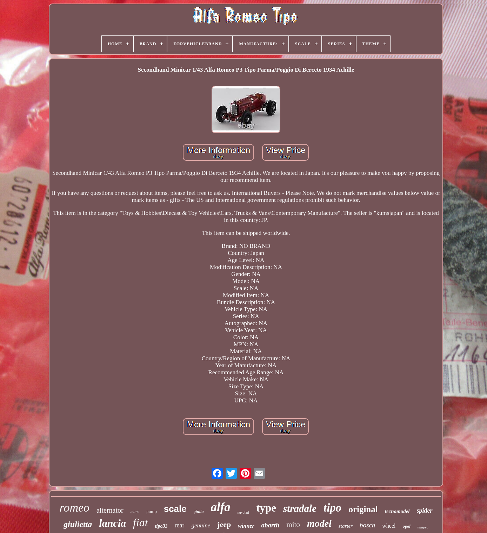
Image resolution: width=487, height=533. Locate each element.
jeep (224, 524)
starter (346, 526)
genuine (200, 525)
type (266, 508)
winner (246, 526)
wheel (388, 526)
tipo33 (161, 526)
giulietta (78, 524)
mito (293, 524)
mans (135, 511)
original (363, 509)
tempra (423, 527)
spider (425, 510)
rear (179, 525)
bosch (367, 525)
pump (151, 511)
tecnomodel (397, 511)
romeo (74, 507)
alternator (110, 510)
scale (175, 509)
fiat (140, 522)
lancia (112, 523)
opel (406, 526)
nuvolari (243, 512)
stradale (299, 508)
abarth (270, 525)
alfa (220, 507)
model (319, 523)
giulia (199, 511)
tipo (332, 507)
